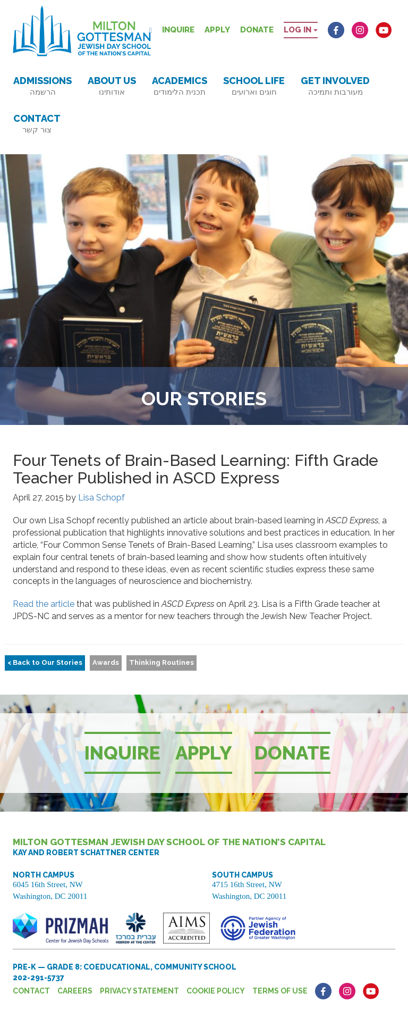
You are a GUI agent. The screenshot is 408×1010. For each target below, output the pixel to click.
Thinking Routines (161, 662)
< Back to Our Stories (44, 662)
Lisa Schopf (101, 498)
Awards (105, 662)
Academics (179, 86)
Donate (257, 30)
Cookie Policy (215, 991)
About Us (112, 86)
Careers (74, 991)
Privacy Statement (139, 991)
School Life (254, 86)
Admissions (42, 86)
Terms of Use (280, 991)
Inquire (178, 30)
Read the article (43, 604)
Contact (37, 124)
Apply (217, 30)
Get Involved (335, 86)
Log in (301, 30)
